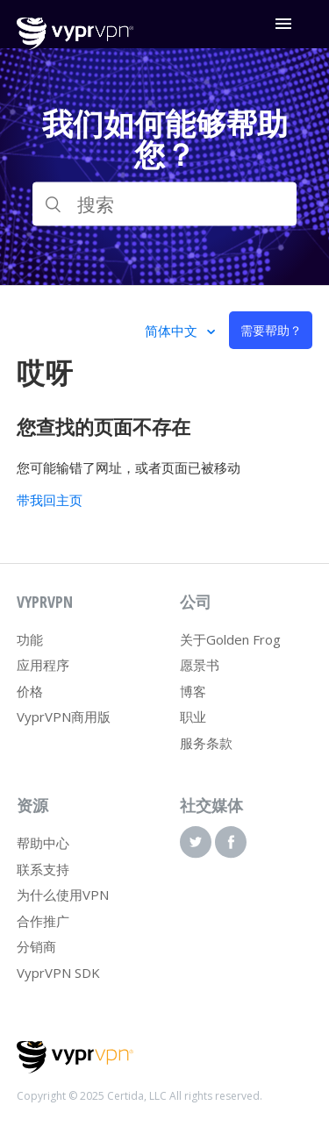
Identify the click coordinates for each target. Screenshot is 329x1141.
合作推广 (43, 921)
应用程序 (43, 665)
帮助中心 (43, 843)
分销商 (36, 946)
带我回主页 (49, 500)
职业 (193, 716)
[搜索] (164, 204)
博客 (193, 691)
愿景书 (199, 665)
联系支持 (43, 869)
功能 (30, 639)
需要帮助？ (271, 330)
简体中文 (173, 330)
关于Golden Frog (230, 639)
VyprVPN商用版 (64, 716)
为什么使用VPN (63, 894)
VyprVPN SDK (58, 972)
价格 (30, 691)
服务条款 (206, 743)
